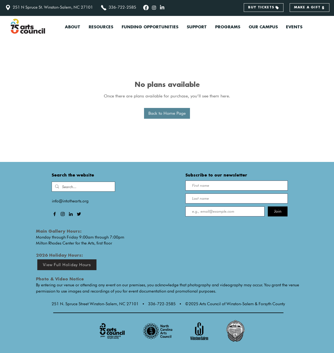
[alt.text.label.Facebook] (146, 7)
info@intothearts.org (70, 201)
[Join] (278, 211)
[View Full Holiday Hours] (66, 264)
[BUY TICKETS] (263, 7)
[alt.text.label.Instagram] (154, 7)
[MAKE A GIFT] (309, 7)
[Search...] (82, 187)
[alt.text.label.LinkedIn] (162, 7)
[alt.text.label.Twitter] (79, 214)
